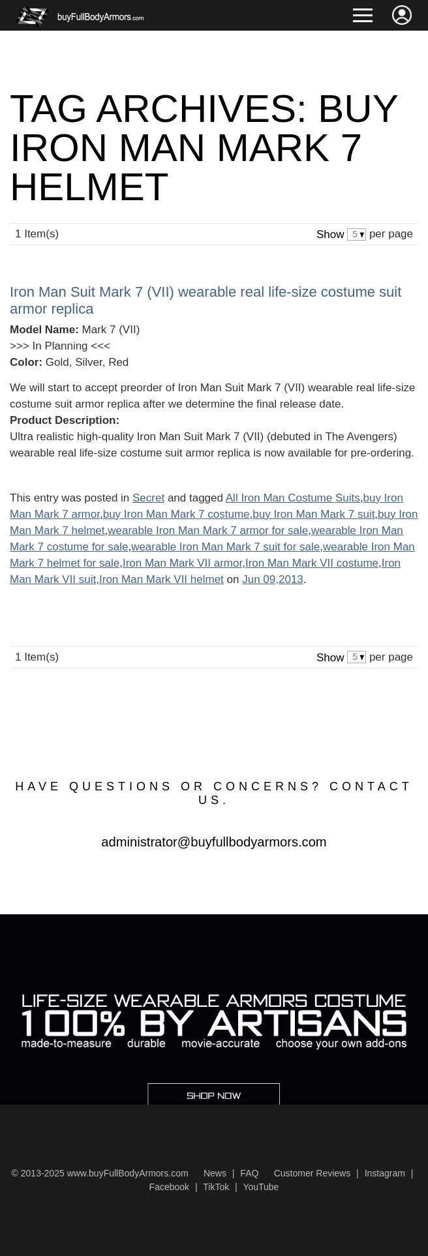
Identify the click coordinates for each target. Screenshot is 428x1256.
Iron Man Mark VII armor (182, 563)
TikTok (216, 1187)
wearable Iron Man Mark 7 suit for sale (225, 547)
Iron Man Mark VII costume (311, 563)
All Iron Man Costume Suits (293, 498)
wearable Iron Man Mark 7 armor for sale (208, 530)
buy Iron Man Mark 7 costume (176, 514)
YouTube (261, 1187)
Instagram (385, 1173)
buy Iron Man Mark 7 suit (313, 514)
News (215, 1173)
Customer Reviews (312, 1173)
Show (330, 234)
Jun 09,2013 (272, 579)
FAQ (249, 1173)
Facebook (169, 1187)
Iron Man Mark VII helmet (161, 579)
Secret (148, 498)
